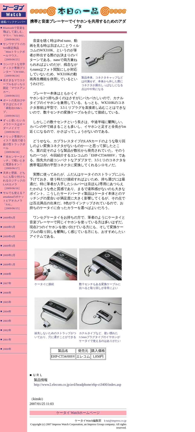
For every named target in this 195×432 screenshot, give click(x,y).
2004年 (7, 311)
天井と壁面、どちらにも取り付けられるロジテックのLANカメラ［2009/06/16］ (14, 180)
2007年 (7, 283)
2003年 (7, 320)
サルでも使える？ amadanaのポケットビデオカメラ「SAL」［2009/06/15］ (14, 200)
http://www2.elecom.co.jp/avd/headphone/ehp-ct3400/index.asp (77, 384)
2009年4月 (9, 236)
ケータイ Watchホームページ (78, 413)
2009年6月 (9, 217)
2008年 (7, 273)
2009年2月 (9, 255)
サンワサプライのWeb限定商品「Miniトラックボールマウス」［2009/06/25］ (14, 51)
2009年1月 (9, 264)
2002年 (7, 330)
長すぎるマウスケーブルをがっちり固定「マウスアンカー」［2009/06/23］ (14, 88)
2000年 (7, 349)
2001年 (7, 339)
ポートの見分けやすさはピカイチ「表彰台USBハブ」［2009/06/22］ (14, 108)
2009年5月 (9, 227)
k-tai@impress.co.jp (115, 420)
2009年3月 (9, 245)
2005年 (7, 302)
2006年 (7, 292)
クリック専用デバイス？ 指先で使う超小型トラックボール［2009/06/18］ (14, 144)
